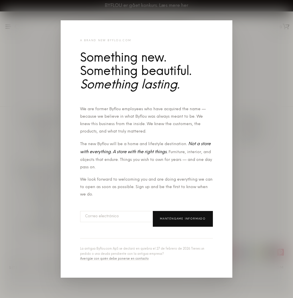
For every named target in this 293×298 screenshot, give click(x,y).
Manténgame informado (183, 219)
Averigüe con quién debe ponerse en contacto (114, 258)
